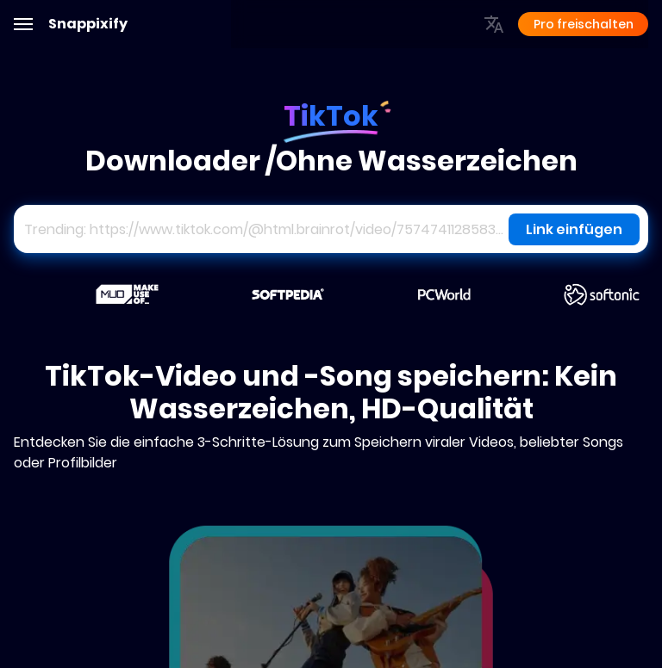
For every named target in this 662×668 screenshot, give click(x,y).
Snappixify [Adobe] (88, 24)
